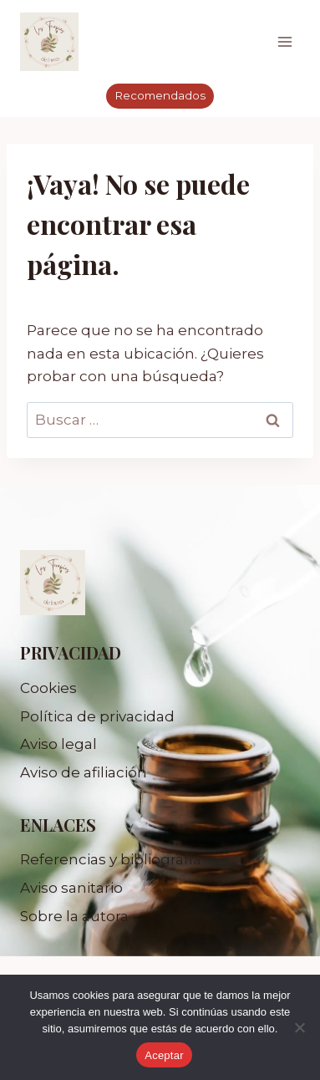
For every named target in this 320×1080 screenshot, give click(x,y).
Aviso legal (58, 744)
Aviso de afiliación (83, 772)
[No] (299, 1027)
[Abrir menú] (284, 41)
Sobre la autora (74, 916)
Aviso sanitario (71, 887)
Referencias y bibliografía (110, 859)
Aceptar (164, 1055)
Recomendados (160, 95)
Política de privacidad (97, 716)
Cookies (48, 688)
